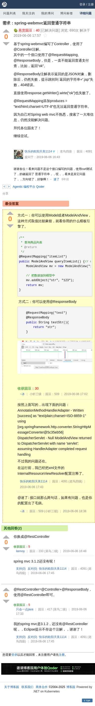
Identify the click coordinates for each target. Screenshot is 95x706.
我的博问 (47, 13)
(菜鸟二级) (51, 551)
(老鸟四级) (75, 481)
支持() (21, 568)
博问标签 (66, 13)
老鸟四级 (66, 151)
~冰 (22, 394)
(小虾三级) (51, 511)
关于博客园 (11, 687)
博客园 (70, 687)
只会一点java (24, 609)
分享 (5, 193)
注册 (91, 4)
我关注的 (28, 13)
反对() (32, 568)
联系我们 (27, 687)
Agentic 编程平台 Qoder (28, 186)
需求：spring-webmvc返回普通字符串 (36, 23)
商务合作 (42, 687)
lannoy (20, 551)
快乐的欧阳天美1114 (38, 151)
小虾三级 (35, 394)
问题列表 (9, 13)
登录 (82, 4)
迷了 (56, 179)
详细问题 (86, 13)
